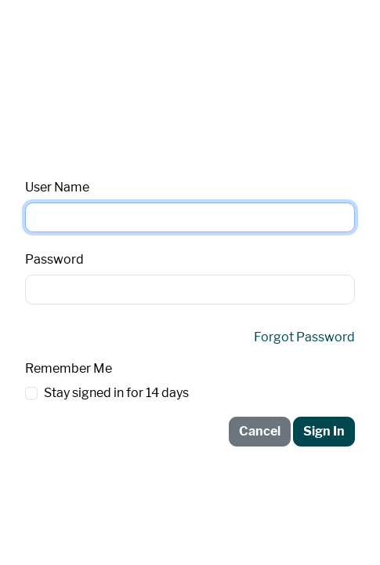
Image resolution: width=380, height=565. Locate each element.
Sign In (324, 431)
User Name (57, 187)
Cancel (259, 431)
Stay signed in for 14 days (116, 392)
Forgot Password (304, 337)
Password (54, 259)
